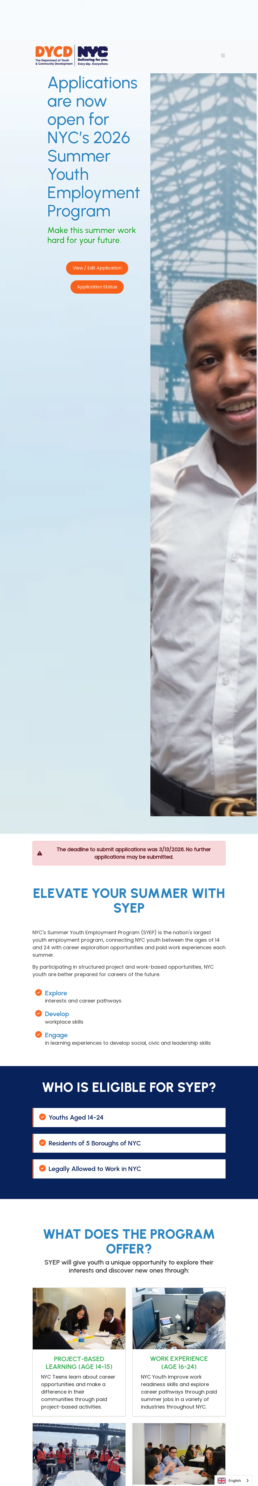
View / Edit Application (97, 268)
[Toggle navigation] (223, 55)
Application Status (97, 287)
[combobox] (233, 1480)
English (229, 1480)
